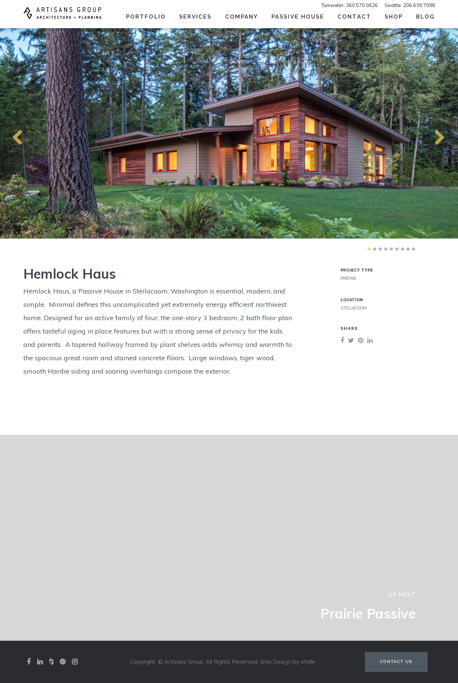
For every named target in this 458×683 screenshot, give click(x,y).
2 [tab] (374, 249)
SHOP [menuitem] (394, 16)
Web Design (275, 662)
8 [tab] (408, 249)
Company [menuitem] (241, 16)
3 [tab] (380, 249)
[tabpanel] (229, 133)
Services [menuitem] (195, 16)
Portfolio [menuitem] (146, 16)
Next (426, 133)
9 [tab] (413, 249)
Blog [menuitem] (425, 16)
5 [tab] (391, 249)
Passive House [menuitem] (297, 16)
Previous (3, 133)
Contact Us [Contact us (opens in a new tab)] (396, 661)
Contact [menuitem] (354, 16)
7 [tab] (402, 249)
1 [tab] (369, 249)
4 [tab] (385, 249)
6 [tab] (397, 249)
